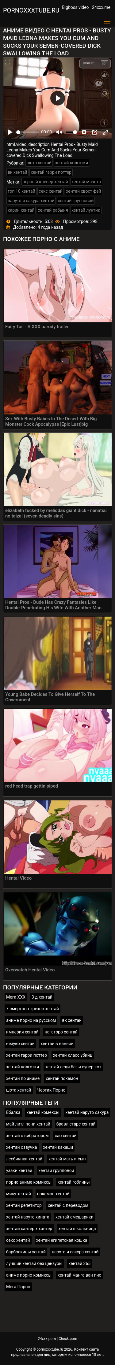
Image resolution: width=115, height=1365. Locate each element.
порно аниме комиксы (29, 1182)
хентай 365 (79, 1263)
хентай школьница (77, 1228)
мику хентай (18, 1193)
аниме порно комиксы (29, 1275)
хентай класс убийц (72, 1055)
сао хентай (66, 1135)
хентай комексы (43, 1112)
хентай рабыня (53, 210)
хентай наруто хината (27, 1217)
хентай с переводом (68, 1205)
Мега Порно (18, 1286)
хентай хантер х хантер (29, 1228)
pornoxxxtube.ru (31, 10)
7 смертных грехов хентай (32, 1008)
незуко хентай (20, 1043)
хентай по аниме (23, 1078)
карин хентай (21, 210)
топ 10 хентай (21, 191)
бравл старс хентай (76, 1124)
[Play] (10, 132)
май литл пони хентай (28, 1124)
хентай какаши (58, 1147)
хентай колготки (71, 162)
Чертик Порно (51, 1090)
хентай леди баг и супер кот (73, 1066)
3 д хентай (42, 997)
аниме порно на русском (31, 1020)
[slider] (27, 132)
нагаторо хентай (61, 1031)
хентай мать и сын (67, 1158)
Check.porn (68, 1339)
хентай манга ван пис (79, 1275)
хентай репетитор (24, 1205)
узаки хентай (19, 1170)
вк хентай (17, 172)
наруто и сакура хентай (31, 200)
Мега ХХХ (15, 997)
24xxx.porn (47, 1339)
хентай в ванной (57, 1043)
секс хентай (51, 191)
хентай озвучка (21, 1147)
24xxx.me (101, 7)
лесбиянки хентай (24, 1158)
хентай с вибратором (27, 1135)
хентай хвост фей (83, 191)
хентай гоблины (74, 1182)
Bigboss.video (75, 7)
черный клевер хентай (45, 181)
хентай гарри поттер (51, 172)
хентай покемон (62, 1078)
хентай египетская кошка (61, 1240)
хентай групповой (76, 200)
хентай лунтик (85, 210)
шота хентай (39, 162)
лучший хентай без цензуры (34, 1263)
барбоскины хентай (26, 1251)
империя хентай (22, 1031)
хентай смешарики (75, 1217)
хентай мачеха (86, 181)
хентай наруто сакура (87, 1112)
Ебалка (13, 1112)
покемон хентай (53, 1193)
